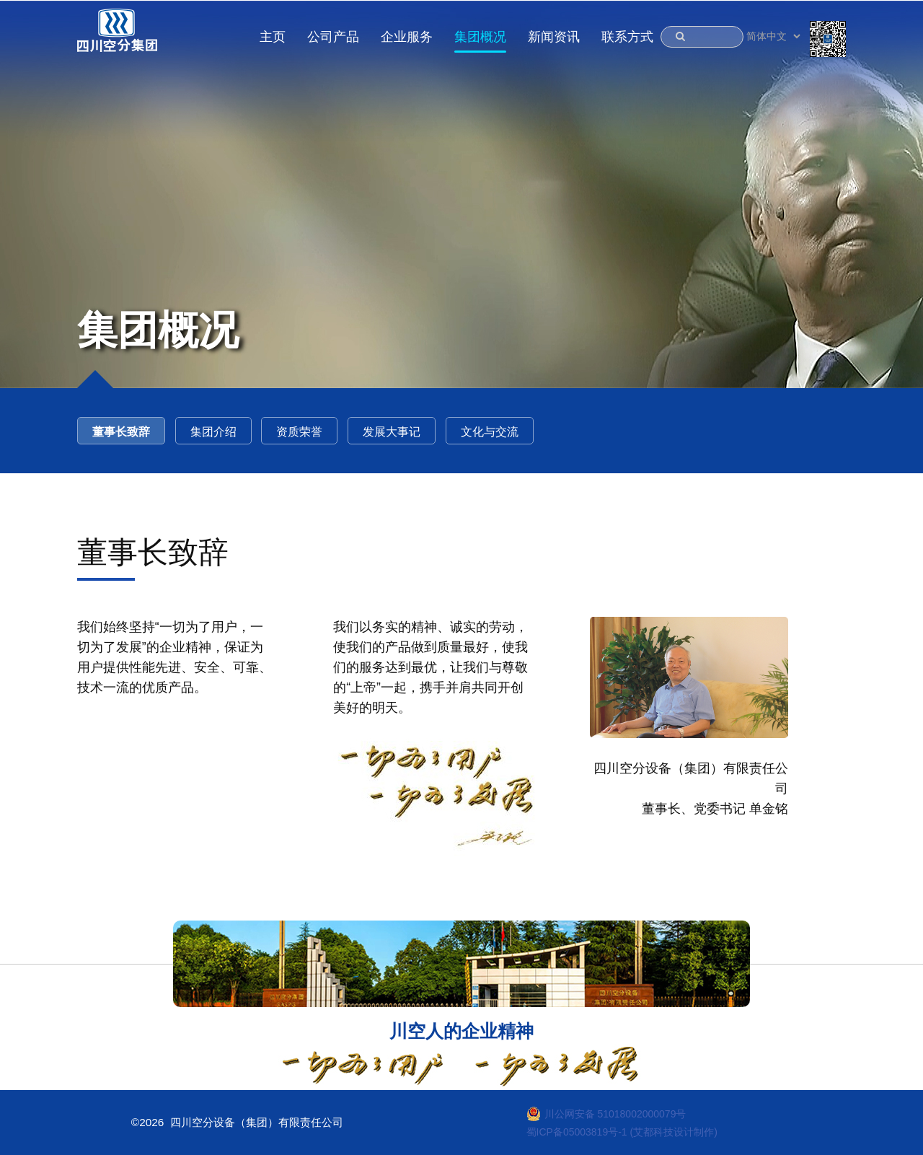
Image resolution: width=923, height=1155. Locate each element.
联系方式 (627, 37)
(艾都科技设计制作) (673, 1132)
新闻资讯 (554, 37)
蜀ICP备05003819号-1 (576, 1132)
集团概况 (480, 37)
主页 (273, 37)
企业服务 (407, 37)
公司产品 (333, 37)
